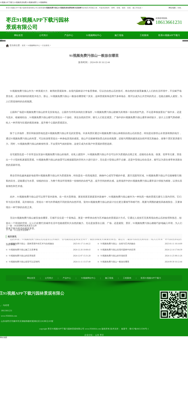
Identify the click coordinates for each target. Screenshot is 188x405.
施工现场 (119, 35)
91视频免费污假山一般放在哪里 (114, 310)
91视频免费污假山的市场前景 (113, 304)
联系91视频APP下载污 (169, 35)
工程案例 (144, 35)
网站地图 (172, 8)
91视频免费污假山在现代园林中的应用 (117, 298)
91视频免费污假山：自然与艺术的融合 (117, 292)
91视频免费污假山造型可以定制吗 (24, 310)
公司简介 (43, 35)
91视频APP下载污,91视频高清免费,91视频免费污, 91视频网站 (23, 2)
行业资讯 (45, 94)
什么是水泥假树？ (22, 277)
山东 (97, 388)
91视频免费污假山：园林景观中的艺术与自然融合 (31, 292)
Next (184, 61)
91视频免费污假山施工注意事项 (23, 298)
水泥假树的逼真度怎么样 (25, 273)
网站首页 (18, 35)
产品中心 (68, 35)
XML (179, 8)
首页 (23, 94)
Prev (1, 61)
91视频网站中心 (93, 35)
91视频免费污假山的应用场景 (22, 304)
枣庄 (102, 388)
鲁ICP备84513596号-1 (139, 382)
